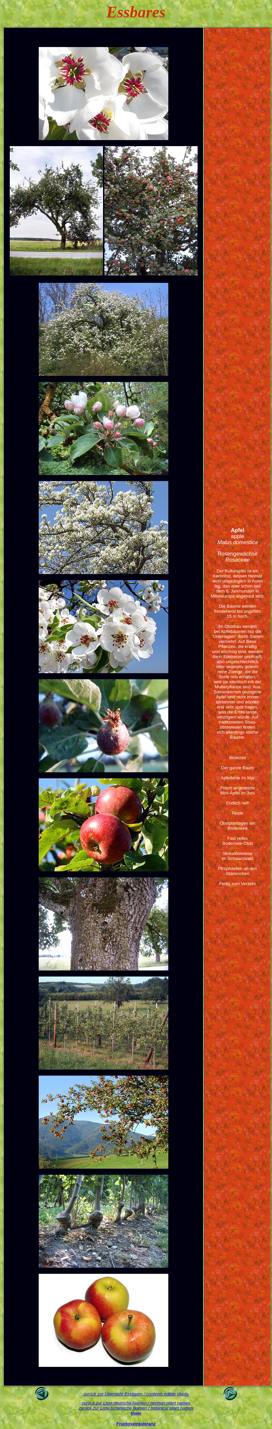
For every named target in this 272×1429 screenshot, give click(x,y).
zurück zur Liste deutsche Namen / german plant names (136, 1402)
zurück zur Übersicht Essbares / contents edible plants (136, 1393)
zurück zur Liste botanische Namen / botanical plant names (136, 1408)
